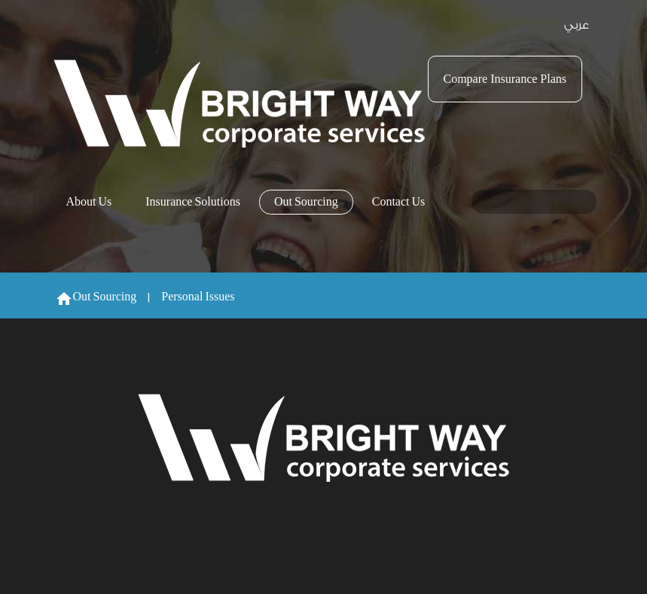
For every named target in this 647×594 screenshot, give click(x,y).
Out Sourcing (306, 202)
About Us (89, 202)
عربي (576, 25)
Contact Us (399, 202)
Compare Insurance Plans (505, 78)
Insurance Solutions (192, 202)
